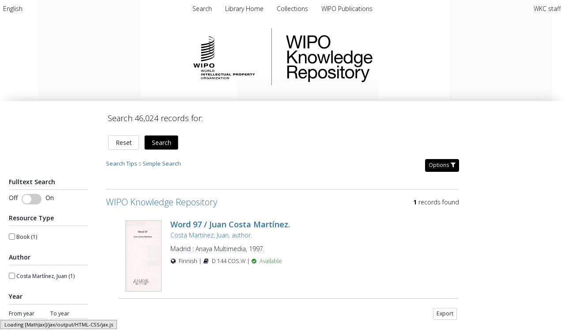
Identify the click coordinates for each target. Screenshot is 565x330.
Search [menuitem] (202, 8)
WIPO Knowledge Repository (365, 56)
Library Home (245, 8)
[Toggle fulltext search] (31, 199)
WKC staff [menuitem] (547, 8)
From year (21, 314)
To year (59, 314)
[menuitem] (13, 8)
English (13, 8)
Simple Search (162, 163)
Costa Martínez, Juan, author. (211, 235)
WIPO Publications (347, 8)
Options (442, 165)
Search (161, 142)
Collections (293, 8)
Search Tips (121, 163)
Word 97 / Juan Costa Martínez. (230, 224)
